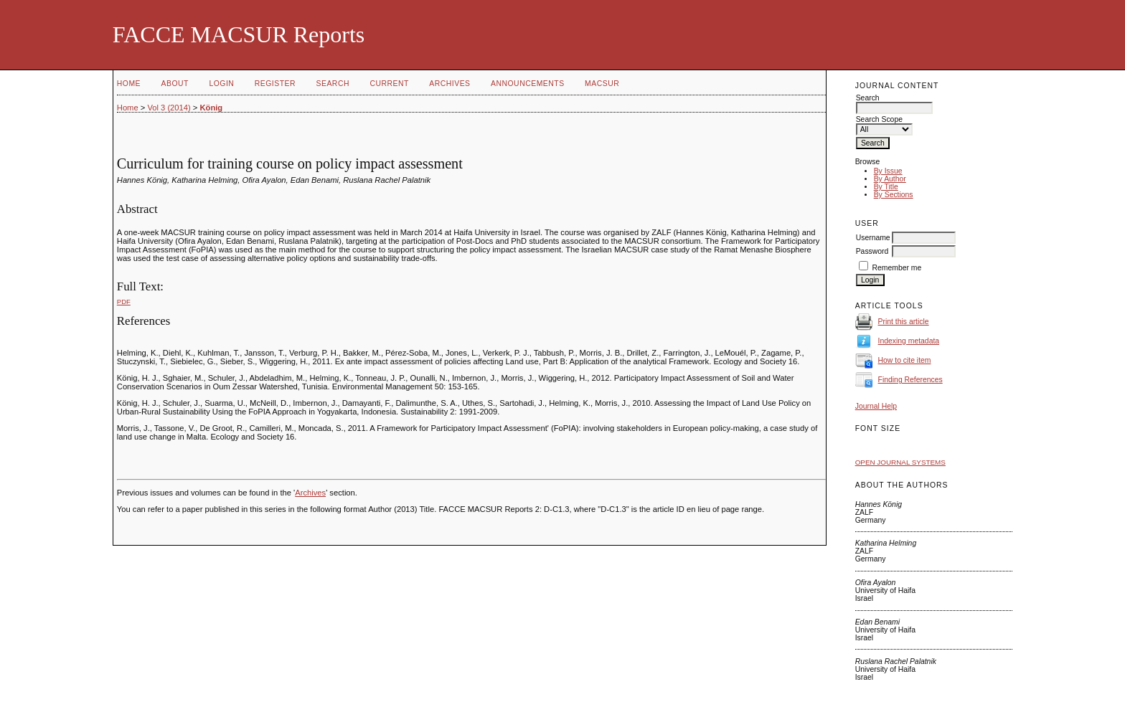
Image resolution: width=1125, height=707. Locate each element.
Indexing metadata (909, 341)
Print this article (903, 322)
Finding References (910, 380)
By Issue (888, 171)
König (210, 107)
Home (129, 83)
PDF (124, 301)
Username (873, 238)
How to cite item (904, 360)
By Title (886, 187)
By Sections (893, 195)
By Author (890, 179)
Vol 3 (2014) (168, 107)
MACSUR (602, 83)
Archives (449, 83)
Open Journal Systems (900, 462)
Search (332, 83)
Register (275, 83)
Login (221, 83)
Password (872, 251)
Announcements (528, 83)
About (175, 83)
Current (388, 83)
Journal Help (876, 406)
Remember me (897, 268)
